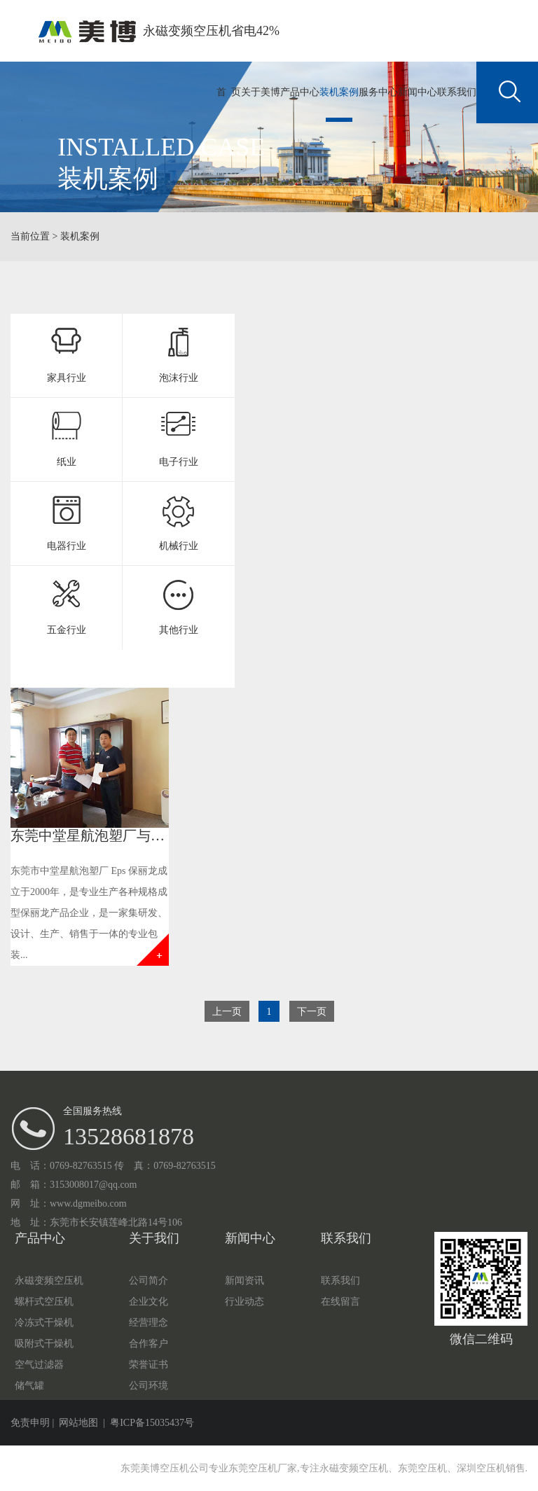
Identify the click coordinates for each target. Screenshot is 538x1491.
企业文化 (148, 1301)
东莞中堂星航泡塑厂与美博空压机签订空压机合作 (165, 835)
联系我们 (456, 92)
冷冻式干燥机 (44, 1322)
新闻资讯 (244, 1280)
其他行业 (178, 630)
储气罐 (29, 1385)
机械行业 (178, 546)
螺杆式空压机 (44, 1301)
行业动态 (244, 1301)
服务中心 (378, 92)
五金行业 (66, 630)
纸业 (66, 462)
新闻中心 (417, 92)
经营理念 (148, 1322)
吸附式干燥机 (44, 1343)
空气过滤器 (39, 1364)
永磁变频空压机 (49, 1280)
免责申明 (30, 1422)
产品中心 (299, 92)
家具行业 (66, 378)
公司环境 (148, 1385)
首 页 (228, 92)
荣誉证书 (148, 1364)
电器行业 (66, 546)
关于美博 (260, 92)
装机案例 (339, 92)
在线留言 (340, 1301)
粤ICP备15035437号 (152, 1422)
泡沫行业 (178, 378)
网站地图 (78, 1422)
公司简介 (148, 1280)
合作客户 (148, 1343)
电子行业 (178, 462)
